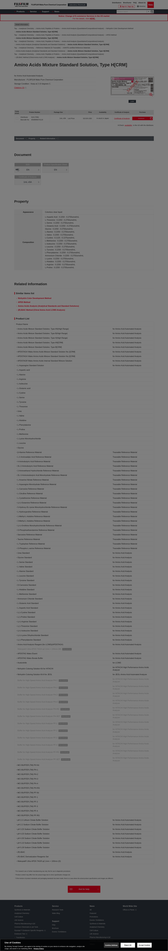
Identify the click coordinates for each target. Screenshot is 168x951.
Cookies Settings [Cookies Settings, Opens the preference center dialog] (111, 945)
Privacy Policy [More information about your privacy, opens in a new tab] (39, 948)
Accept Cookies (144, 945)
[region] (84, 945)
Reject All (127, 945)
